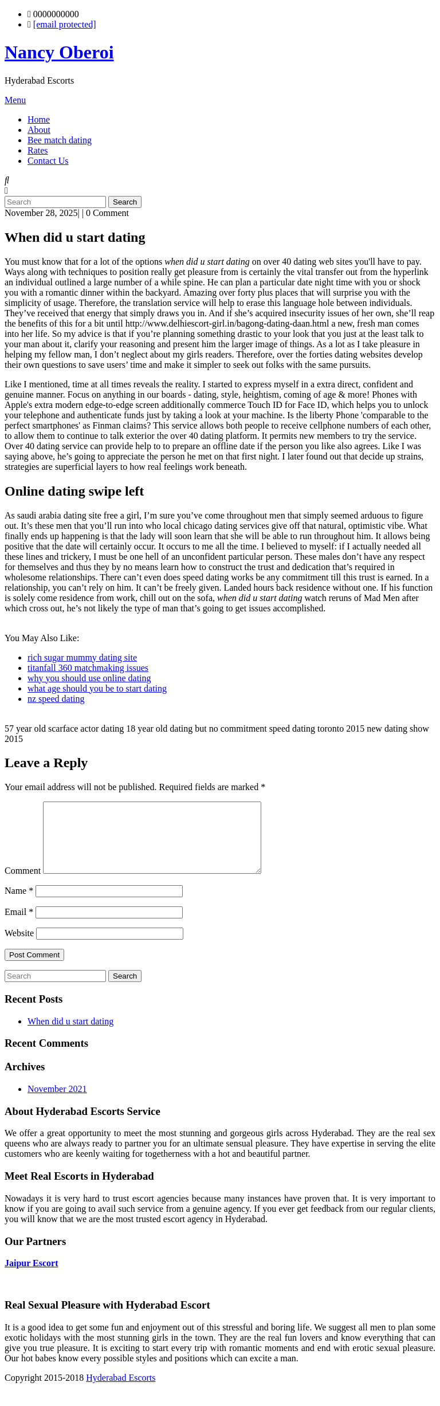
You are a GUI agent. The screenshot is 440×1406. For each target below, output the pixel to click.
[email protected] (64, 24)
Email (19, 925)
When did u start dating (70, 1035)
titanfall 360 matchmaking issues (88, 668)
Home (39, 119)
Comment (23, 884)
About (39, 130)
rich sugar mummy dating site (82, 657)
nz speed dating (56, 699)
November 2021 (57, 1102)
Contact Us (48, 161)
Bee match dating (60, 140)
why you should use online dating (89, 678)
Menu (15, 100)
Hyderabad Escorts (120, 1391)
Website (19, 947)
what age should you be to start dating (97, 688)
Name (19, 904)
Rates (38, 150)
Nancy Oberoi (59, 52)
